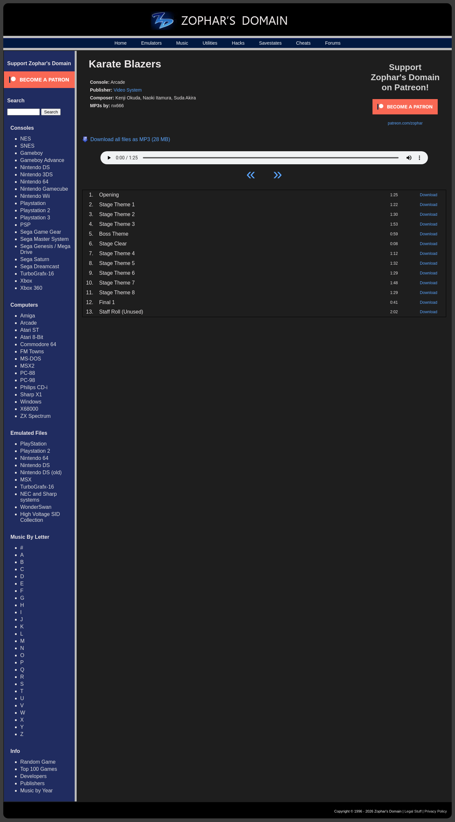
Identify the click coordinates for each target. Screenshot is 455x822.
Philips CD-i (34, 387)
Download (428, 195)
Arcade (28, 323)
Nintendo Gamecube (44, 189)
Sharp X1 (31, 394)
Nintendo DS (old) (41, 472)
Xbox (26, 281)
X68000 (29, 409)
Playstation (33, 203)
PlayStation (33, 444)
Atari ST (29, 330)
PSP (25, 225)
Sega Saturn (34, 259)
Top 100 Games (38, 769)
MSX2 (27, 366)
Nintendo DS (35, 167)
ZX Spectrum (35, 416)
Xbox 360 (31, 288)
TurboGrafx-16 (37, 273)
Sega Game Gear (40, 232)
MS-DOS (30, 358)
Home (120, 43)
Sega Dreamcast (39, 266)
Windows (30, 401)
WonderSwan (36, 507)
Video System (128, 90)
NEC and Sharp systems (38, 497)
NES (25, 138)
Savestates (270, 43)
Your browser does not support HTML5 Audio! (264, 156)
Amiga (27, 315)
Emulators (151, 43)
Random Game (38, 762)
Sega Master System (44, 239)
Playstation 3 (35, 217)
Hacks (238, 43)
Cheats (303, 43)
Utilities (210, 43)
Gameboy (31, 153)
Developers (33, 776)
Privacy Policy (436, 811)
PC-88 (27, 373)
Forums (333, 43)
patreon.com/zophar (405, 123)
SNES (27, 146)
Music (182, 43)
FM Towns (32, 351)
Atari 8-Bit (31, 337)
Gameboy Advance (42, 160)
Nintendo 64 (34, 181)
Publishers (32, 783)
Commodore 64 (38, 344)
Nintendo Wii (35, 196)
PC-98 (27, 380)
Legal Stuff (412, 811)
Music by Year (36, 790)
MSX (26, 479)
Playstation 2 (35, 210)
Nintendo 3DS (36, 174)
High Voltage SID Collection (40, 517)
